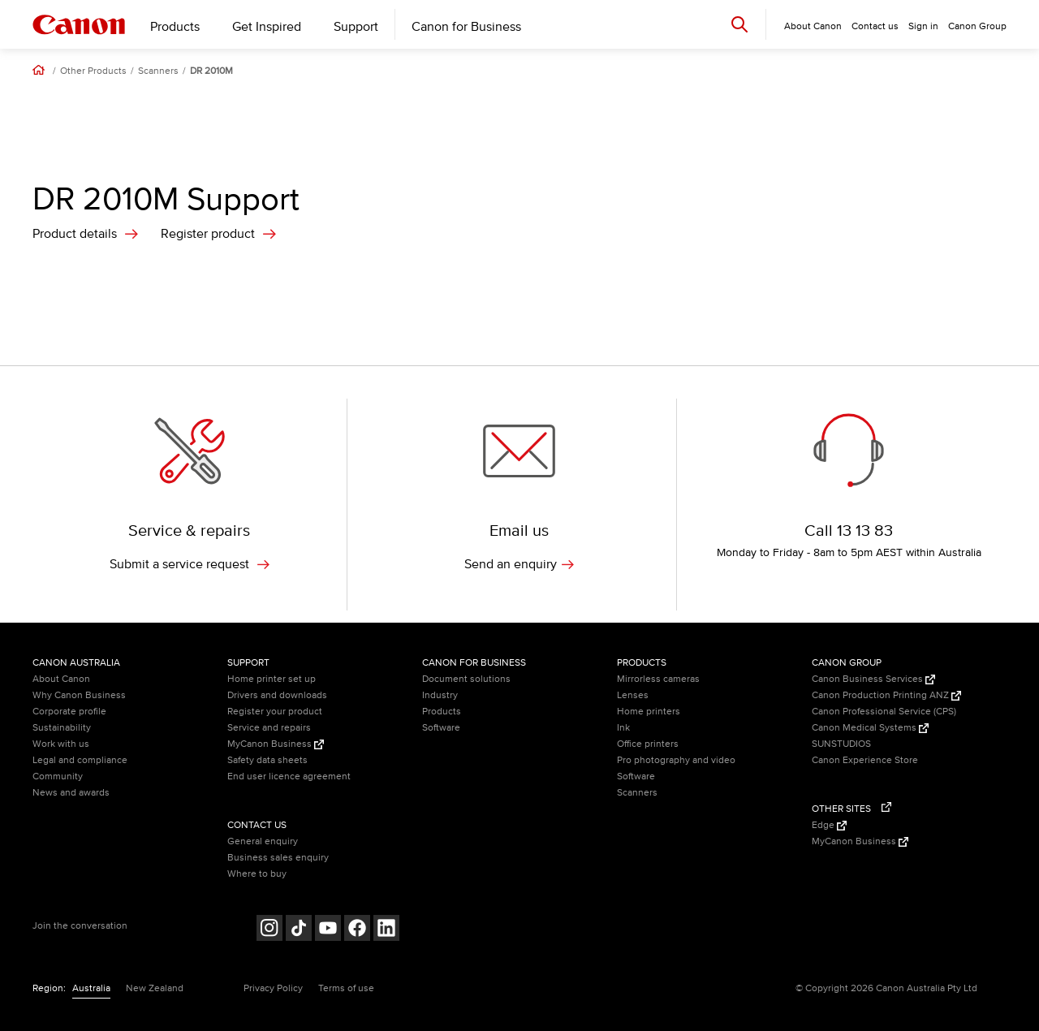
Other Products (93, 71)
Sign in (923, 26)
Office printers (648, 744)
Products (175, 27)
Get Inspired (266, 27)
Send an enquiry (519, 564)
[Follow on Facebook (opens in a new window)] (357, 930)
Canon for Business (466, 27)
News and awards (71, 793)
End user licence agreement (289, 776)
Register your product (274, 711)
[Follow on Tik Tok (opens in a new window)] (299, 930)
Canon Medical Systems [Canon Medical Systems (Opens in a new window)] (870, 728)
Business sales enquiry (278, 858)
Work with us (60, 744)
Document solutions (466, 679)
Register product (208, 234)
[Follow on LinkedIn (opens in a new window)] (386, 930)
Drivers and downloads (277, 695)
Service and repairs (269, 728)
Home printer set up (271, 679)
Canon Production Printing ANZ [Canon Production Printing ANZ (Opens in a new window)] (886, 695)
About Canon (61, 679)
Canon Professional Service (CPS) (884, 711)
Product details (74, 234)
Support (356, 27)
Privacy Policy (273, 988)
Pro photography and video (676, 760)
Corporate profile (69, 711)
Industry (440, 695)
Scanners (158, 71)
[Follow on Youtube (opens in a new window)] (328, 930)
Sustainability (61, 728)
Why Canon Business (79, 695)
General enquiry (262, 841)
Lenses (633, 695)
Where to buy (257, 874)
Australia (91, 988)
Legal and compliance (79, 760)
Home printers (648, 711)
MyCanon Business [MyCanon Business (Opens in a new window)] (275, 744)
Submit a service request (189, 564)
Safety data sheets (267, 760)
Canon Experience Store (865, 760)
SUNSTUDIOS (841, 744)
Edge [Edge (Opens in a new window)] (829, 825)
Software (441, 728)
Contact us (875, 26)
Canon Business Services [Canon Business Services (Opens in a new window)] (873, 679)
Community (57, 776)
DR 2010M (211, 71)
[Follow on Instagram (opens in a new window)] (269, 930)
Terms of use (346, 988)
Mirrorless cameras (658, 679)
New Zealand (154, 988)
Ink (623, 728)
